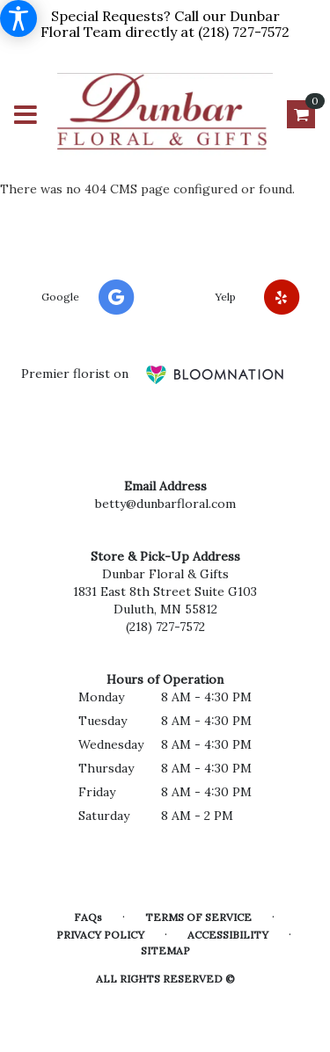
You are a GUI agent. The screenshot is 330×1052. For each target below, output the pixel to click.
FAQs (88, 917)
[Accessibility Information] (18, 18)
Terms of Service (198, 917)
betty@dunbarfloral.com (165, 503)
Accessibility (227, 934)
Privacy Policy (100, 934)
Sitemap (165, 950)
